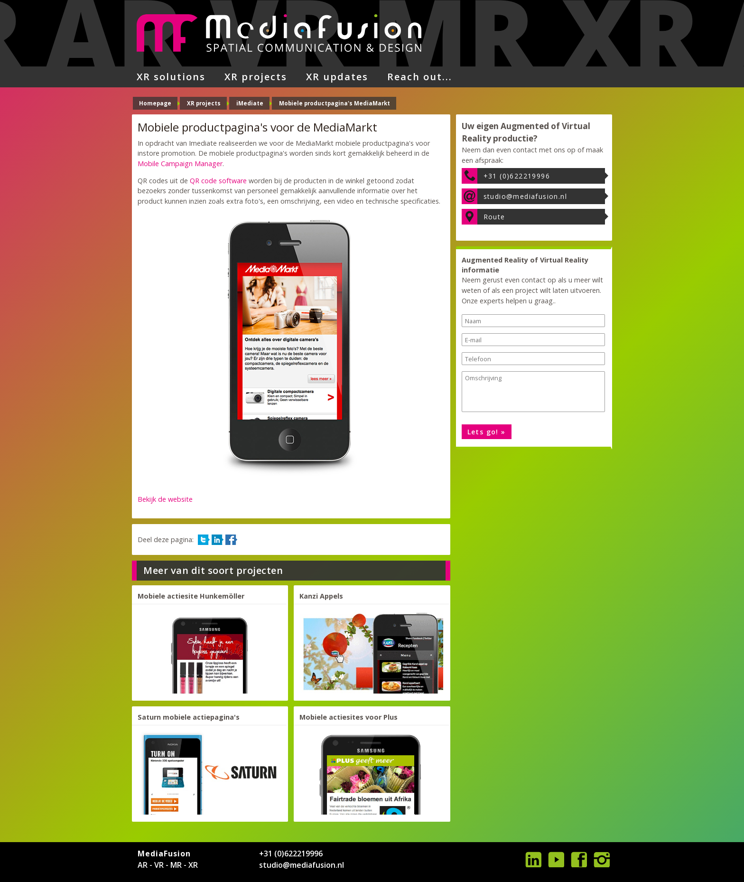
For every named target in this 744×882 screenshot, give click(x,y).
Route (494, 216)
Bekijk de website (165, 499)
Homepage (155, 103)
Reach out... (419, 76)
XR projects (255, 76)
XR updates (337, 76)
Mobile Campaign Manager (180, 163)
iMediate (249, 103)
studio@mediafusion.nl (525, 196)
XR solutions (171, 76)
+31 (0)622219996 (517, 175)
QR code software (218, 180)
